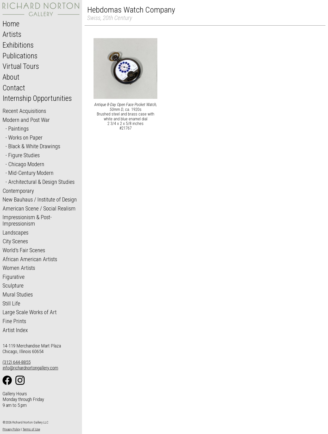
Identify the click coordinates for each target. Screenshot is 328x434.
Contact (14, 87)
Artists (12, 34)
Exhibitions (18, 45)
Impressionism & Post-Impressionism (27, 220)
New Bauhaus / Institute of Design (40, 199)
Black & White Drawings (34, 146)
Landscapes (15, 232)
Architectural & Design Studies (41, 181)
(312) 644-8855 (16, 362)
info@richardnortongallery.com (30, 368)
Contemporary (18, 190)
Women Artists (19, 267)
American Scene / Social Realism (39, 208)
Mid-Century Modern (31, 173)
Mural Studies (18, 294)
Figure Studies (24, 155)
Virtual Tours (21, 66)
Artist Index (15, 330)
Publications (20, 55)
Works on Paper (25, 137)
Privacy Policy (11, 429)
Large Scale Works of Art (30, 312)
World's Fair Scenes (24, 250)
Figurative (14, 276)
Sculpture (13, 285)
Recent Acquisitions (24, 111)
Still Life (11, 303)
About (11, 77)
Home (11, 23)
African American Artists (30, 259)
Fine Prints (14, 321)
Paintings (18, 128)
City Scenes (15, 241)
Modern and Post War (26, 120)
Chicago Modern (26, 164)
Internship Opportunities (37, 98)
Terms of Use (31, 429)
